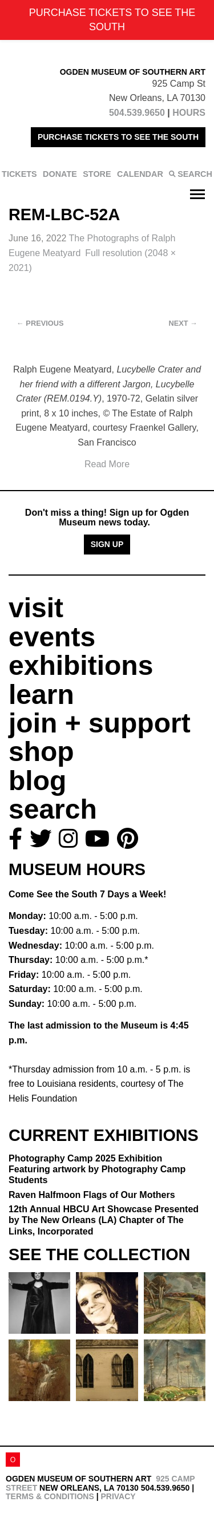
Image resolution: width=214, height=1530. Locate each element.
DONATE (60, 174)
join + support (100, 723)
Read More (107, 464)
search (53, 809)
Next (183, 323)
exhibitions (81, 665)
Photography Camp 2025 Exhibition (97, 1169)
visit (36, 608)
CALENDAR (140, 174)
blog (37, 781)
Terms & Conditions (50, 1496)
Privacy (117, 1496)
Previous (40, 323)
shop (41, 751)
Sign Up (107, 544)
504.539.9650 (137, 113)
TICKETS (19, 174)
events (52, 637)
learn (41, 694)
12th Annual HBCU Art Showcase (104, 1220)
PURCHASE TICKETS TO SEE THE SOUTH (118, 136)
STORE (97, 174)
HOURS (188, 113)
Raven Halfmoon (92, 1195)
